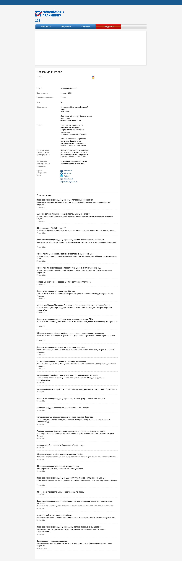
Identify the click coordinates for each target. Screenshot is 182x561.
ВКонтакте (68, 171)
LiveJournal (68, 179)
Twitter (66, 176)
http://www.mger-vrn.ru (68, 182)
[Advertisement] (91, 48)
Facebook (68, 173)
